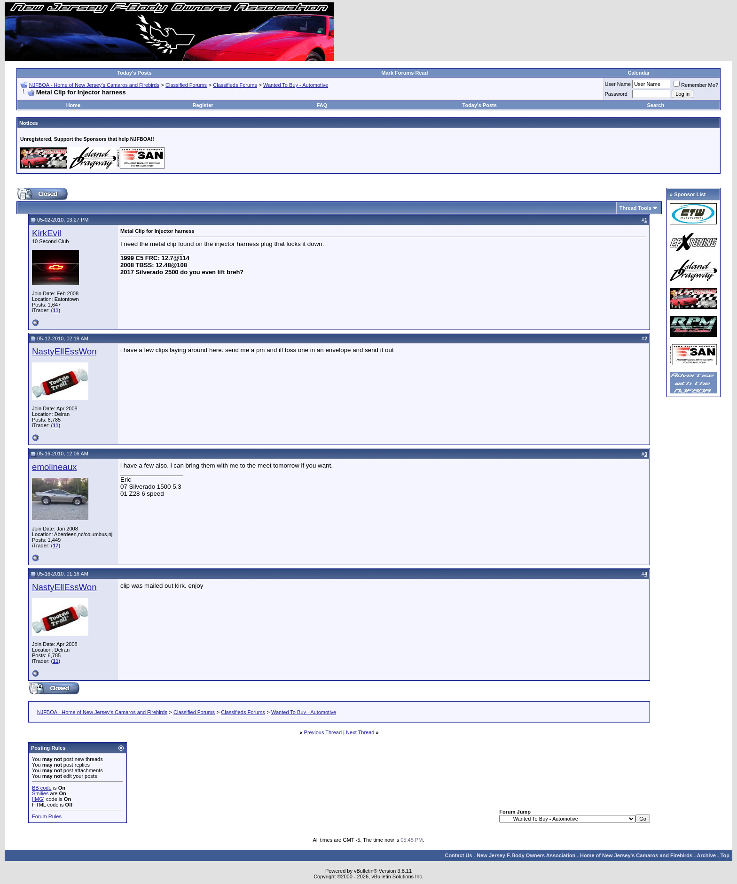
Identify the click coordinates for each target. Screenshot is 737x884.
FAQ (322, 105)
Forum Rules (47, 816)
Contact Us (458, 855)
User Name (618, 84)
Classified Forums (186, 85)
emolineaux (54, 467)
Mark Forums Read (404, 73)
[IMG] (38, 799)
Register (203, 105)
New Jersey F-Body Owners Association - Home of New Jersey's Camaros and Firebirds (584, 855)
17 (55, 545)
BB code (42, 788)
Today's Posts (134, 73)
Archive (706, 855)
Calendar (638, 73)
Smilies (40, 793)
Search (656, 105)
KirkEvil (46, 233)
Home (73, 105)
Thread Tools (635, 208)
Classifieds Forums (235, 85)
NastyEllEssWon (64, 351)
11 (55, 310)
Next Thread (360, 732)
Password (616, 94)
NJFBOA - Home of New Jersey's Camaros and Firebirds (94, 85)
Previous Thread (323, 732)
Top (725, 855)
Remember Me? (696, 85)
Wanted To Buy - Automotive (295, 85)
